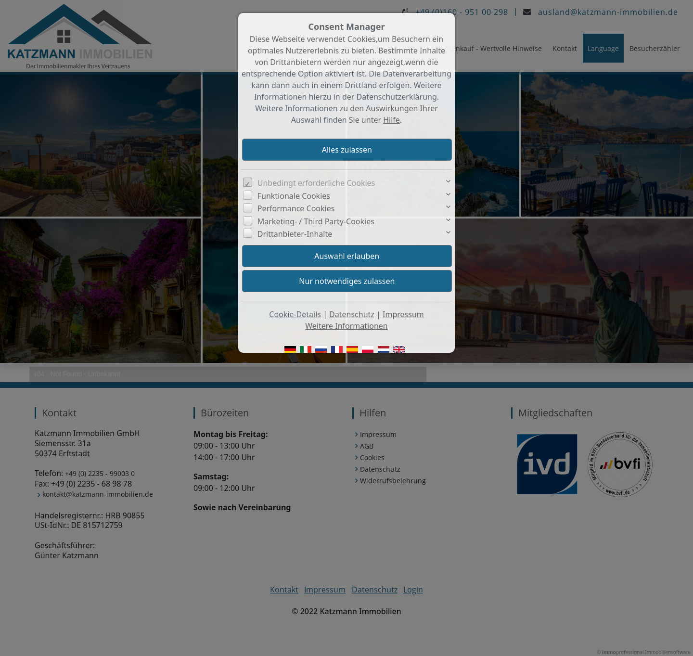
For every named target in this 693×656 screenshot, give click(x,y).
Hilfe (391, 120)
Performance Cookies (296, 208)
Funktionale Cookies (293, 196)
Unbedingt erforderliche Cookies (316, 183)
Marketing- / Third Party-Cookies (315, 221)
